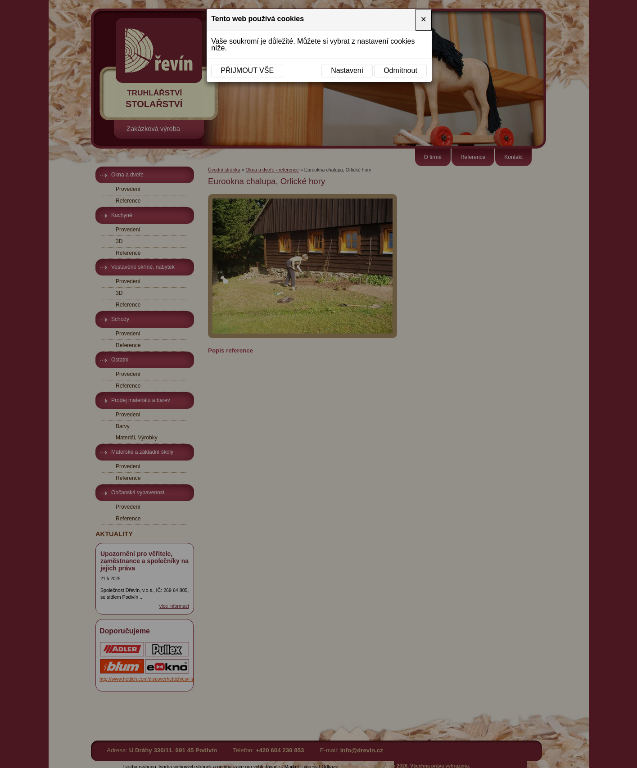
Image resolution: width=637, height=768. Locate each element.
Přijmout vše (247, 70)
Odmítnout (400, 70)
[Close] (424, 20)
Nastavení (347, 70)
